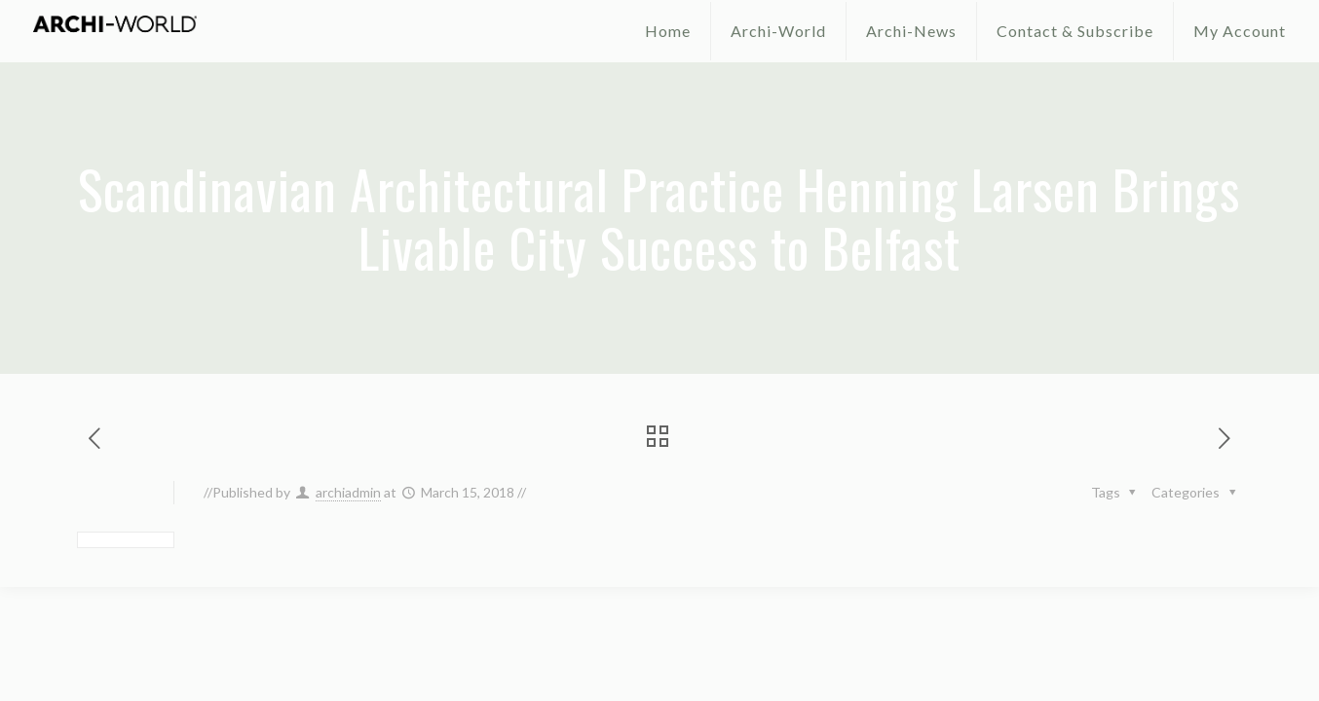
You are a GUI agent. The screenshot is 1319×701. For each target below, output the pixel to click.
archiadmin (348, 492)
